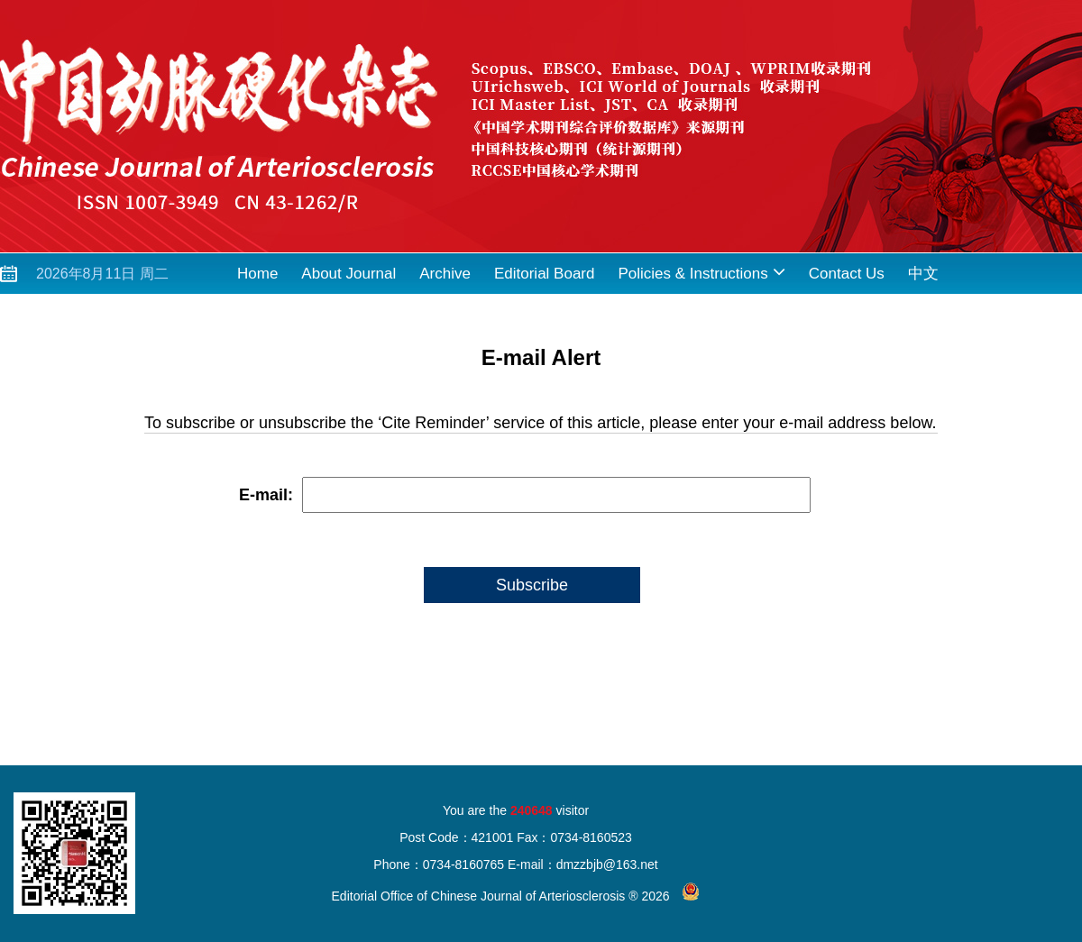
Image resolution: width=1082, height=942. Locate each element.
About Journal (348, 273)
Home (257, 273)
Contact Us (847, 273)
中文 (923, 273)
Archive (445, 273)
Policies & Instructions (701, 271)
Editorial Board (544, 273)
